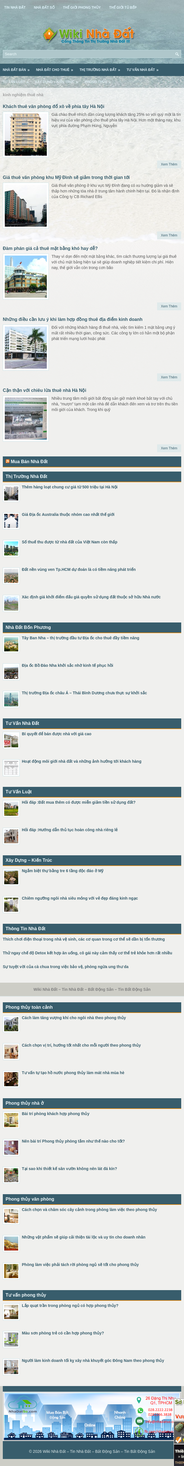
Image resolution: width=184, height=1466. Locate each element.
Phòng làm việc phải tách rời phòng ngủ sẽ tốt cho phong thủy (80, 1264)
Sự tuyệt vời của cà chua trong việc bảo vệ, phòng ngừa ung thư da (66, 966)
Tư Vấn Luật (17, 80)
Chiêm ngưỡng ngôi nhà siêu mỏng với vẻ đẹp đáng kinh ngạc (80, 898)
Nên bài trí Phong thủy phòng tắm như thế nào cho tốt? (73, 1141)
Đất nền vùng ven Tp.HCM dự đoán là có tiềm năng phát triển (79, 569)
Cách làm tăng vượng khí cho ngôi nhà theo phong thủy (74, 1017)
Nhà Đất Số (44, 8)
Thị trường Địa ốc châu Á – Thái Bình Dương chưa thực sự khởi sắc (84, 693)
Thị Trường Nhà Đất (102, 68)
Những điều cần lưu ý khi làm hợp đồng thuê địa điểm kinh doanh (73, 319)
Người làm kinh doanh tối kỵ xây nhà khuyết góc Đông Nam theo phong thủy (93, 1360)
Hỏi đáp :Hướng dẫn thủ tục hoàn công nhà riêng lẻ (70, 830)
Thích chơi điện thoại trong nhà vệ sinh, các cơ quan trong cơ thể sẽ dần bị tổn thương (84, 939)
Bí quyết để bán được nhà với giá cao (56, 734)
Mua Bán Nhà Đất (29, 461)
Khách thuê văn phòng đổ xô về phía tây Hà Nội (53, 106)
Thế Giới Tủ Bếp (123, 8)
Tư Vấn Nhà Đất (144, 68)
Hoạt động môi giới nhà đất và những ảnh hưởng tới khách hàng (81, 761)
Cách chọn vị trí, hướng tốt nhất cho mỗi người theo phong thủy (81, 1045)
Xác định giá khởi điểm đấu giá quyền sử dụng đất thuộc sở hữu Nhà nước (91, 597)
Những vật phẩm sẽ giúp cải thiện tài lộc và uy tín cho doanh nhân (83, 1237)
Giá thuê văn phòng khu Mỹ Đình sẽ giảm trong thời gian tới (66, 177)
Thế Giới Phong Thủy (82, 8)
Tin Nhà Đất (14, 8)
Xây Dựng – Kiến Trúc (58, 80)
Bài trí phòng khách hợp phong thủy (55, 1113)
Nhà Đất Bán (18, 68)
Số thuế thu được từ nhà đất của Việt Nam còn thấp (69, 542)
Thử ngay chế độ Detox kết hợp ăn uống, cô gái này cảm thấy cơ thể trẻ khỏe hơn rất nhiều (87, 953)
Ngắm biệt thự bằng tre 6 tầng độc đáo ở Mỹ (62, 870)
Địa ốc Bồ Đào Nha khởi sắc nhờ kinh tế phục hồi (67, 665)
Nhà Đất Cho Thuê (56, 68)
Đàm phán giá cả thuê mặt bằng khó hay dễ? (50, 248)
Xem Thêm (169, 164)
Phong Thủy (99, 80)
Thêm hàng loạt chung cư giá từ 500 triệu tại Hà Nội (70, 487)
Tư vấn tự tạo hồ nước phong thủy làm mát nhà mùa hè (73, 1072)
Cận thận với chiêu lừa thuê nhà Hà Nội (44, 390)
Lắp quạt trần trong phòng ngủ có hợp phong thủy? (70, 1305)
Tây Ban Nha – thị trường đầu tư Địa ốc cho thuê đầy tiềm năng (80, 638)
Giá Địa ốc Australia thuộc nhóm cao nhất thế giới (68, 514)
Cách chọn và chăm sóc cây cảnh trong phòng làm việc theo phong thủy (89, 1209)
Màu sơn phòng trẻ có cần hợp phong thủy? (63, 1333)
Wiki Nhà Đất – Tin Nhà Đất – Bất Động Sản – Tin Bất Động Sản (99, 1451)
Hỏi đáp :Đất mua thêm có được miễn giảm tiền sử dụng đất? (79, 802)
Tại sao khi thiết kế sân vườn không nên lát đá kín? (69, 1168)
